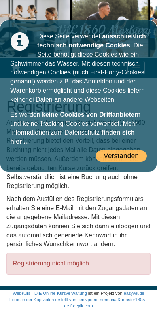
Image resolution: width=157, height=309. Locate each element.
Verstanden (121, 156)
